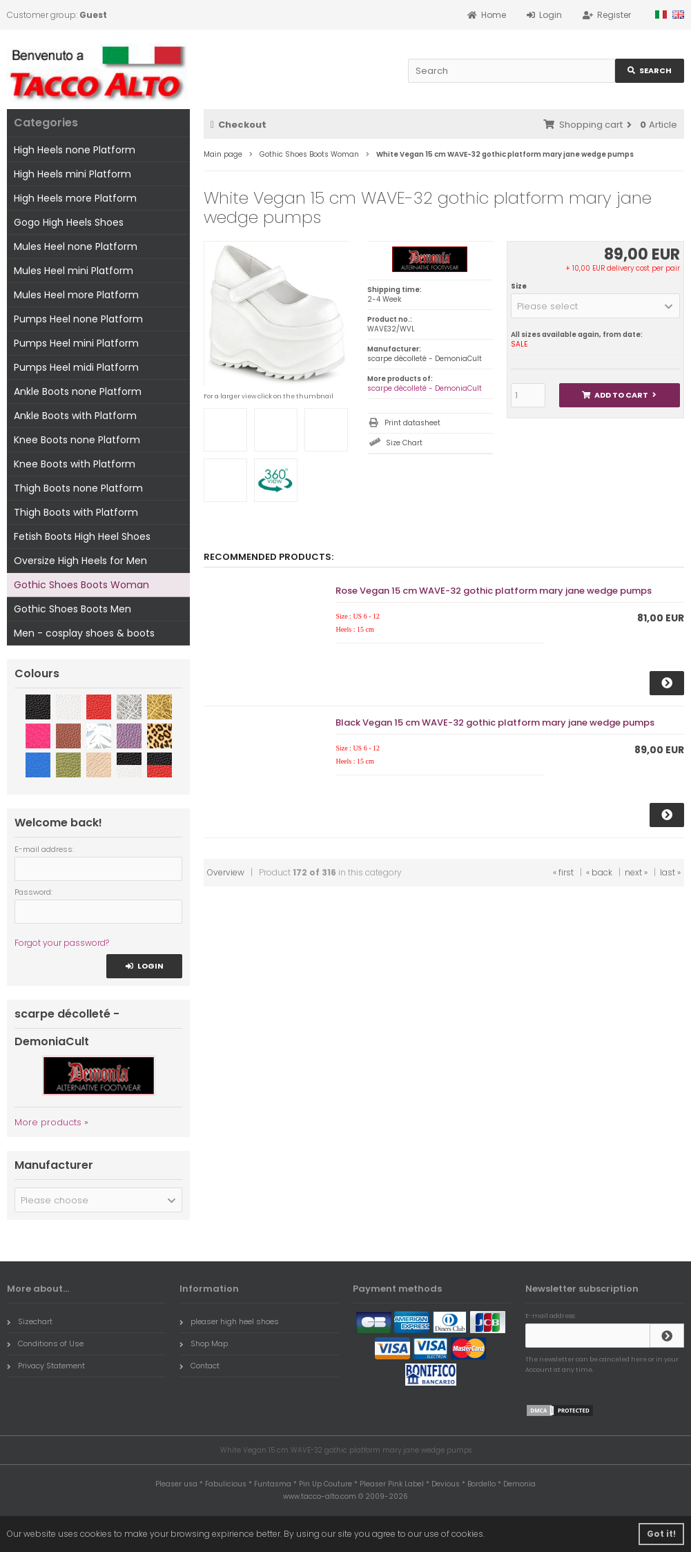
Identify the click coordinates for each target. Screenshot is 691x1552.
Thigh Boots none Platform (78, 488)
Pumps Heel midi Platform (76, 367)
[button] (595, 305)
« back (599, 872)
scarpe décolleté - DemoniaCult (424, 388)
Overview (225, 872)
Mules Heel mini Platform (73, 271)
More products (47, 1122)
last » (670, 872)
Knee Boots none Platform (77, 440)
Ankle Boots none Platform (78, 391)
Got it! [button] (661, 1534)
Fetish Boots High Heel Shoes (82, 536)
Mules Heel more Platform (76, 295)
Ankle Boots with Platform (75, 416)
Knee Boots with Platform (74, 464)
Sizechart (29, 1321)
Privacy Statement (46, 1365)
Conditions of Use (45, 1343)
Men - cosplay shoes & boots (84, 633)
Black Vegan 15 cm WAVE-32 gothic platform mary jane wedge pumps (494, 722)
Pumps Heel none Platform (78, 319)
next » (636, 872)
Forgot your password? (61, 943)
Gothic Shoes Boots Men (72, 609)
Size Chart (404, 443)
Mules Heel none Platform (75, 246)
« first (563, 872)
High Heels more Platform (75, 198)
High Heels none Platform (74, 150)
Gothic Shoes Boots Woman (81, 585)
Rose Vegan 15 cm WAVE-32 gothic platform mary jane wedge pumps (493, 590)
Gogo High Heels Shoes (69, 222)
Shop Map (203, 1343)
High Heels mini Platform (72, 174)
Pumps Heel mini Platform (76, 343)
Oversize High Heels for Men (80, 561)
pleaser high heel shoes (229, 1321)
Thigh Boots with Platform (76, 512)
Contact (199, 1365)
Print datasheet (412, 423)
